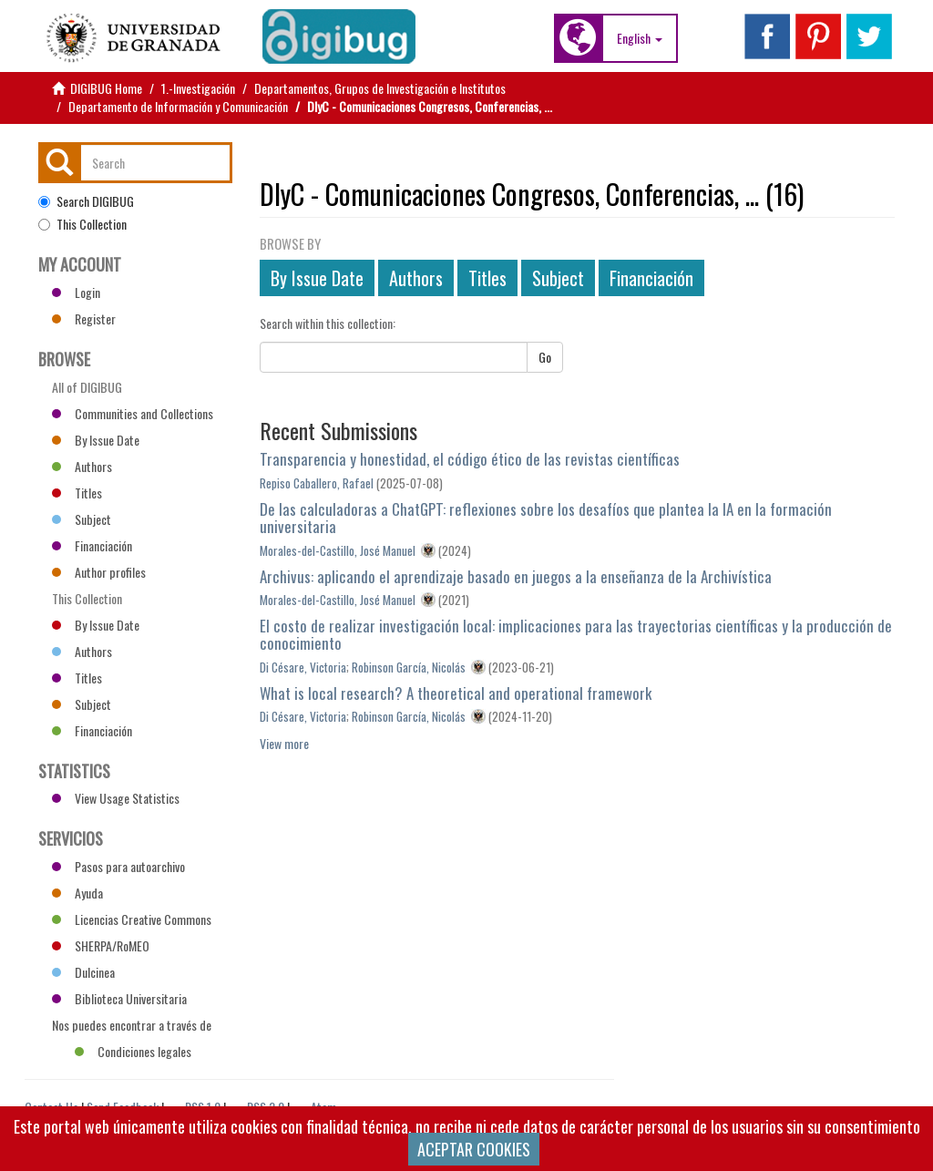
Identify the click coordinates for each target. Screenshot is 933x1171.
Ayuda (77, 892)
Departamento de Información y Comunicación (178, 106)
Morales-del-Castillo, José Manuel (337, 550)
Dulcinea (83, 971)
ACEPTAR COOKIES (473, 1149)
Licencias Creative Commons (131, 919)
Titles (487, 278)
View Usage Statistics (115, 797)
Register (84, 318)
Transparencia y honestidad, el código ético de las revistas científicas (470, 458)
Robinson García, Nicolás (409, 667)
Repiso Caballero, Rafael (317, 483)
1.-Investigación (198, 88)
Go (544, 356)
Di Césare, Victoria (303, 667)
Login (76, 292)
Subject (558, 278)
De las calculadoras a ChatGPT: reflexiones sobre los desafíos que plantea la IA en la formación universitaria (546, 518)
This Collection (82, 224)
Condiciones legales (133, 1051)
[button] (639, 38)
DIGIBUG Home (106, 88)
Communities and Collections (132, 413)
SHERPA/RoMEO (100, 945)
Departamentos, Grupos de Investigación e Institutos (380, 88)
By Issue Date (317, 278)
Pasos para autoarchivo (118, 866)
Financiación (651, 278)
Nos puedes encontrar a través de (131, 1027)
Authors (416, 278)
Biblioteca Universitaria (119, 998)
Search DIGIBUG (86, 201)
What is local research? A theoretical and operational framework (455, 693)
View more (284, 743)
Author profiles (99, 571)
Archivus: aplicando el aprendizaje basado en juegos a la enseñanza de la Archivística (516, 576)
